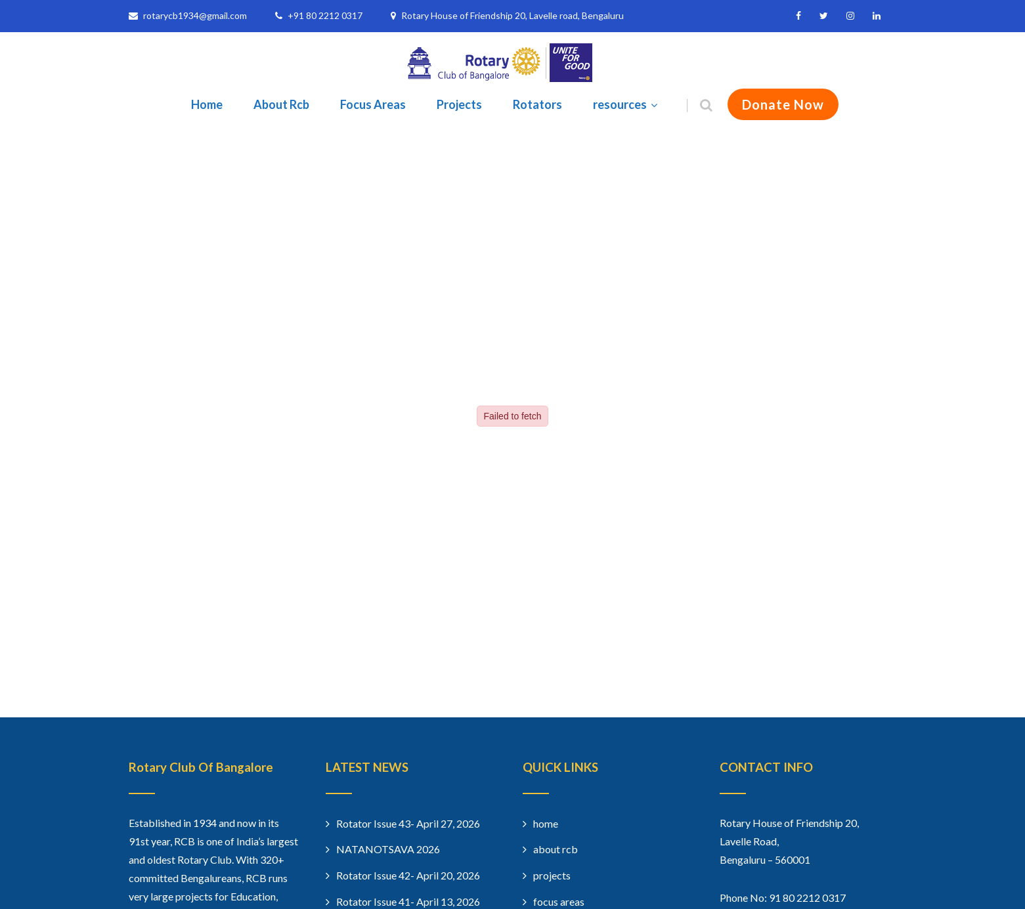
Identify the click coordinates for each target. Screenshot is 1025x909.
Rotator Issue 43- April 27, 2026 (408, 823)
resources (627, 104)
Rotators (537, 104)
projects (552, 875)
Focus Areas (373, 104)
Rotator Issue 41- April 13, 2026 (408, 901)
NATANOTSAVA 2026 (388, 849)
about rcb (555, 849)
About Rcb (281, 104)
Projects (459, 104)
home (545, 823)
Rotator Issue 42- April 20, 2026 (408, 875)
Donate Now (783, 104)
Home (207, 104)
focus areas (558, 901)
